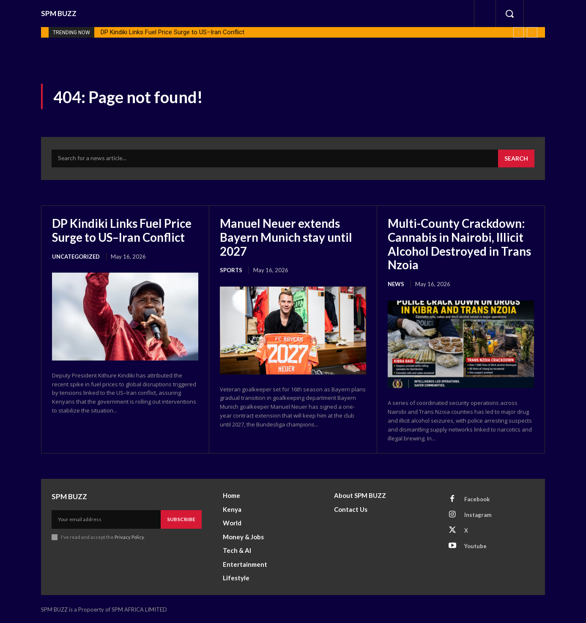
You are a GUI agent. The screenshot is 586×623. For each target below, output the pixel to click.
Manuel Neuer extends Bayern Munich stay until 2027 (286, 236)
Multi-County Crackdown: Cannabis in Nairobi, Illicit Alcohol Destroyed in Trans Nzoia (460, 243)
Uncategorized (76, 255)
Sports (231, 269)
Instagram (477, 513)
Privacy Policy (129, 536)
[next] (532, 32)
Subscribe (181, 518)
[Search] (516, 158)
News (396, 283)
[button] (509, 13)
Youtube (475, 544)
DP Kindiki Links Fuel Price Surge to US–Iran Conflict (172, 32)
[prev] (518, 32)
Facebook (477, 498)
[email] (106, 518)
